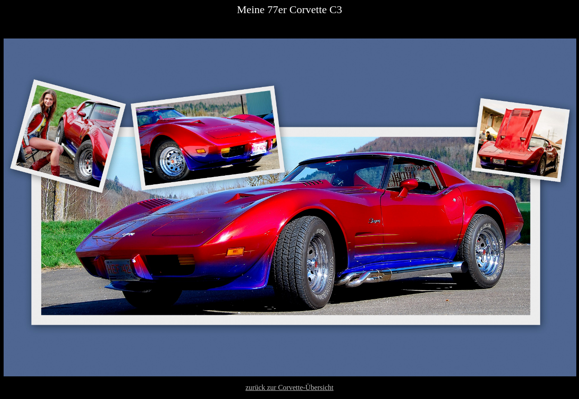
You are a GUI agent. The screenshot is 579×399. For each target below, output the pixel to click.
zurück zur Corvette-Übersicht (290, 387)
